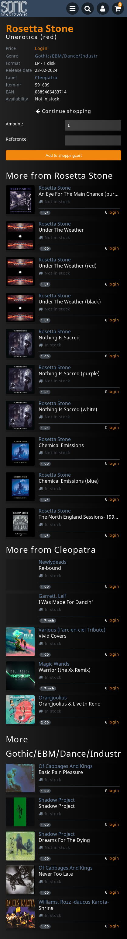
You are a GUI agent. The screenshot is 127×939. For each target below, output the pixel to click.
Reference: (17, 139)
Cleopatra (46, 77)
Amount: (14, 124)
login (113, 212)
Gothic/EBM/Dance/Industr (66, 56)
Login (41, 48)
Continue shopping (63, 111)
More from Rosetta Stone (59, 175)
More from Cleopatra (51, 549)
